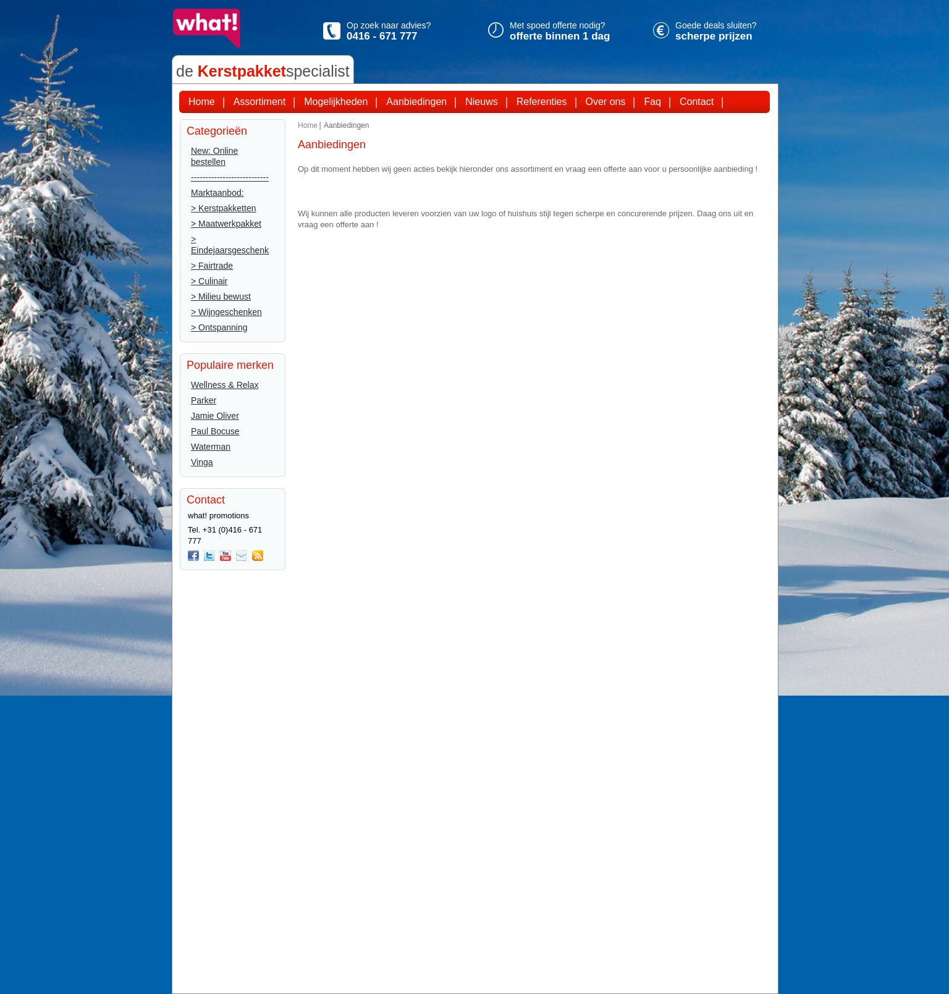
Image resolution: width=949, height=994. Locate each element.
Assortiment (259, 101)
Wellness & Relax (224, 385)
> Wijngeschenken (226, 312)
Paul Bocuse (215, 431)
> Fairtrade (212, 266)
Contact (697, 101)
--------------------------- (230, 177)
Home (201, 101)
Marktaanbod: (217, 193)
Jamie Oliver (215, 416)
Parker (203, 400)
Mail (241, 556)
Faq (652, 101)
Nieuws (481, 101)
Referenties (542, 101)
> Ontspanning (219, 327)
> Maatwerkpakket (226, 224)
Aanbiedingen (416, 101)
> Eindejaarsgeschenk (230, 244)
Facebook (193, 556)
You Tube (225, 556)
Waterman (210, 447)
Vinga (202, 462)
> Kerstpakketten (223, 208)
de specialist (263, 71)
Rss (257, 556)
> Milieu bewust (221, 296)
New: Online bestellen (214, 156)
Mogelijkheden (336, 101)
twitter (209, 556)
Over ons (606, 101)
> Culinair (209, 281)
